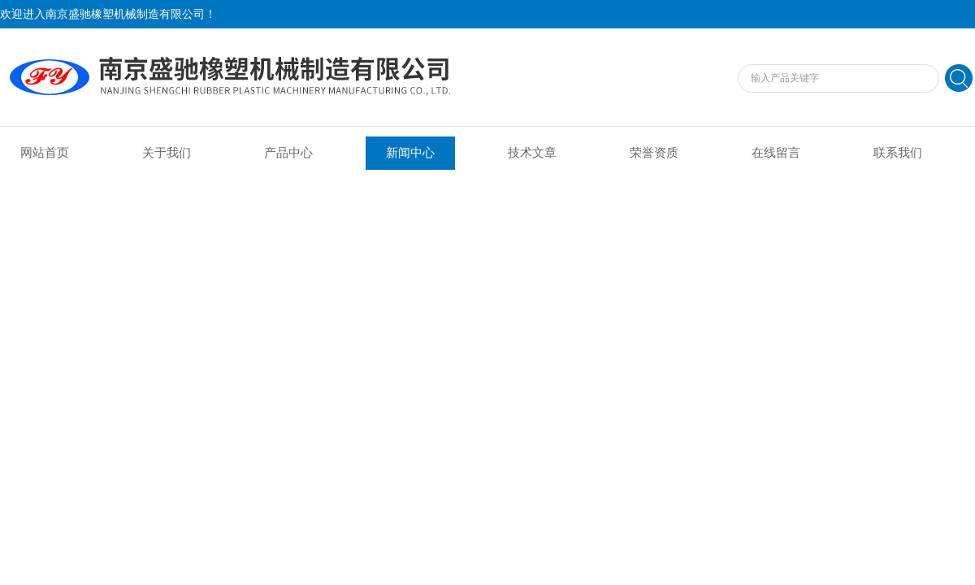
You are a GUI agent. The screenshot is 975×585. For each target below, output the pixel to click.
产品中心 (288, 152)
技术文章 (532, 152)
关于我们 (166, 152)
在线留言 (776, 152)
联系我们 (897, 152)
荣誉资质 (654, 152)
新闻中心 (410, 152)
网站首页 (44, 152)
